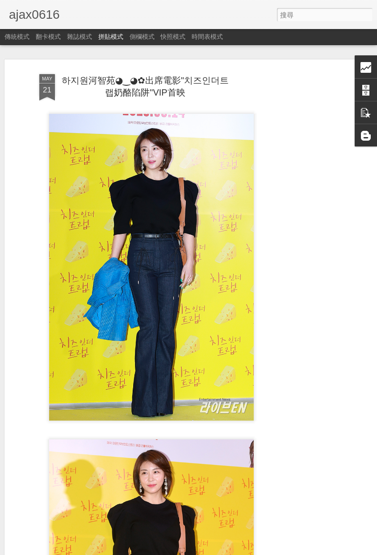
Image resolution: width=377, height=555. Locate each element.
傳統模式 (16, 36)
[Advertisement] (300, 210)
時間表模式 (207, 36)
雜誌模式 (79, 36)
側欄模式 (142, 36)
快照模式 (172, 36)
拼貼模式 (110, 36)
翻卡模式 (48, 36)
